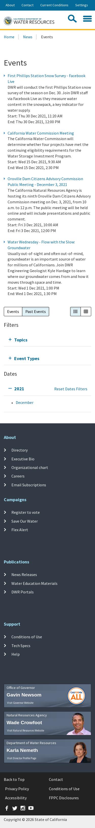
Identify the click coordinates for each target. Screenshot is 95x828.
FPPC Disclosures (64, 797)
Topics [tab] (20, 340)
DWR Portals (22, 591)
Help (15, 654)
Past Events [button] (35, 311)
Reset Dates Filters (70, 388)
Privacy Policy (17, 788)
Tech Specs (20, 645)
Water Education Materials (34, 583)
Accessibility (16, 797)
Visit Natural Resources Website (25, 730)
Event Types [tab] (26, 358)
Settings (81, 5)
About (10, 5)
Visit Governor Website (20, 703)
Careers (18, 476)
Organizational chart (29, 467)
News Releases (24, 574)
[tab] (47, 339)
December (24, 402)
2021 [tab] (19, 389)
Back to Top (14, 779)
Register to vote (25, 512)
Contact (27, 5)
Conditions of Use (26, 636)
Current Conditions (54, 5)
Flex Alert (19, 529)
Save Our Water (24, 520)
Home (9, 36)
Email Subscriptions (28, 484)
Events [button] (13, 311)
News (27, 36)
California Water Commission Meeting (41, 133)
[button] (75, 311)
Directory (19, 450)
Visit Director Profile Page (21, 758)
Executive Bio (22, 458)
